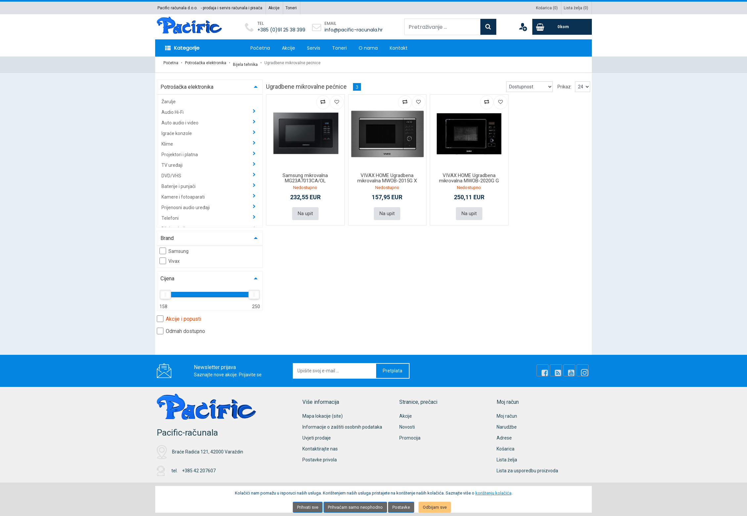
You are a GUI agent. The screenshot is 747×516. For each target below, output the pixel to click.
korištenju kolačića (493, 493)
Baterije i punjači (179, 183)
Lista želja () (576, 8)
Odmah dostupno (181, 327)
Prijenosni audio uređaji (186, 204)
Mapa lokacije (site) (322, 412)
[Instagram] (584, 367)
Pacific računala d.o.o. (177, 8)
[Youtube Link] (572, 367)
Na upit (305, 210)
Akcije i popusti (179, 315)
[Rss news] (561, 367)
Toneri (291, 8)
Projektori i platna (180, 151)
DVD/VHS (171, 172)
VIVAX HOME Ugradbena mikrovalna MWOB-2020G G (469, 175)
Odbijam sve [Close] (435, 507)
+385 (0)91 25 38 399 (281, 29)
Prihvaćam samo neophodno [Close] (355, 507)
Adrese (504, 434)
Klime (167, 140)
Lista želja (507, 456)
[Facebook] (550, 367)
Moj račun (507, 412)
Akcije (274, 8)
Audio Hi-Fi (173, 109)
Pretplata (392, 367)
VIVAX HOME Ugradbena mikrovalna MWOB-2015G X (387, 175)
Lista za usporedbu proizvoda (527, 467)
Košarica (505, 445)
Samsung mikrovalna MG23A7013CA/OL (305, 175)
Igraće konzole (177, 130)
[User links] (523, 27)
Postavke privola (319, 456)
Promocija (409, 434)
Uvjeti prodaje (316, 434)
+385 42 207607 (199, 467)
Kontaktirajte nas (320, 445)
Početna (260, 48)
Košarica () (547, 8)
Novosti (407, 423)
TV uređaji (172, 161)
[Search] (488, 27)
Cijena (167, 275)
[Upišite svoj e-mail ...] (334, 367)
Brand (167, 235)
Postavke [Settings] (401, 507)
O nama (368, 48)
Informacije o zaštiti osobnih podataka (342, 423)
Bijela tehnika (245, 63)
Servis (313, 48)
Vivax (169, 257)
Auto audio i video (180, 119)
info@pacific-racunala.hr (354, 29)
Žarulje (168, 98)
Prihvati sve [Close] (307, 507)
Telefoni (170, 214)
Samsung (174, 247)
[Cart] (562, 27)
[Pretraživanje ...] (442, 27)
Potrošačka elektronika (205, 63)
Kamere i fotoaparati (183, 193)
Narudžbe (507, 423)
